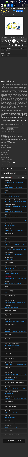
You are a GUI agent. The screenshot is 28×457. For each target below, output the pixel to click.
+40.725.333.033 (10, 129)
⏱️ (23, 45)
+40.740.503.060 (9, 128)
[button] (6, 41)
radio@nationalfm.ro (9, 131)
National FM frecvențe (8, 142)
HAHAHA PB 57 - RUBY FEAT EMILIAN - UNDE (14, 37)
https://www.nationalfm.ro (12, 127)
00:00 (2, 41)
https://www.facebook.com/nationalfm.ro (15, 133)
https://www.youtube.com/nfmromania (14, 137)
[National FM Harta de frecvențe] (14, 162)
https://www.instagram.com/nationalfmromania (11, 136)
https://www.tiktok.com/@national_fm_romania (15, 139)
